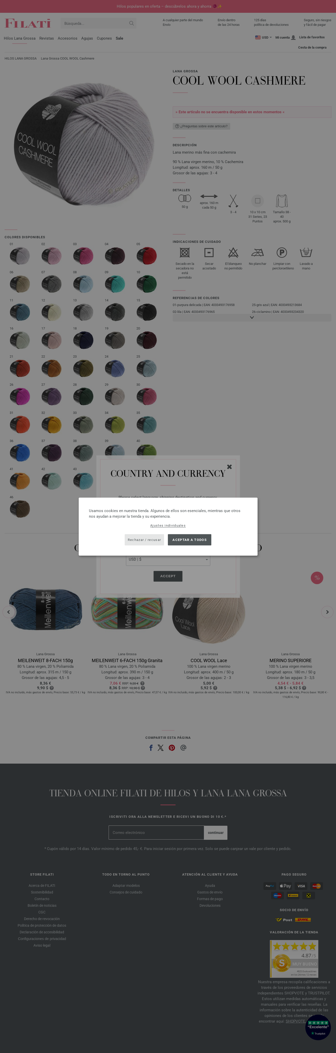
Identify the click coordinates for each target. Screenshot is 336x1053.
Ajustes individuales (168, 525)
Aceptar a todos (189, 540)
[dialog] (168, 526)
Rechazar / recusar (144, 540)
